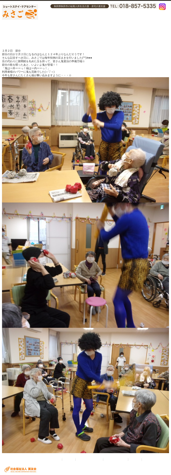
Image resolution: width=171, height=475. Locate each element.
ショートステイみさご (77, 16)
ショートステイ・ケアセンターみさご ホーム (36, 459)
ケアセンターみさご (106, 16)
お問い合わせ (148, 16)
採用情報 (129, 16)
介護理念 (53, 16)
